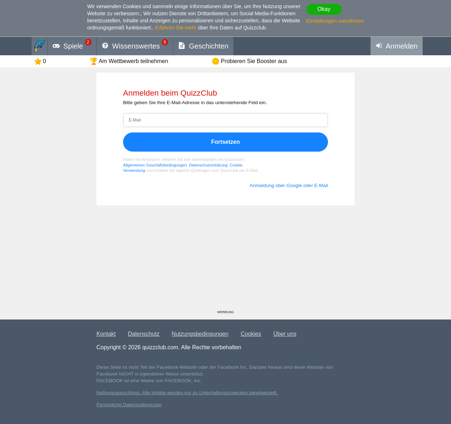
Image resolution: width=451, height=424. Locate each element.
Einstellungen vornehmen (335, 21)
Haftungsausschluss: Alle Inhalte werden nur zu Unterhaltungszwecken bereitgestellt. (187, 392)
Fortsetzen (225, 142)
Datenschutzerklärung (208, 165)
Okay (323, 9)
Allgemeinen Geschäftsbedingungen (155, 165)
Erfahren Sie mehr (175, 27)
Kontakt (106, 334)
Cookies (251, 334)
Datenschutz (144, 334)
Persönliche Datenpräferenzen (129, 404)
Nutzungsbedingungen (200, 334)
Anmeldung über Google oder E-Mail (289, 185)
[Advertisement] (225, 260)
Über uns (284, 334)
